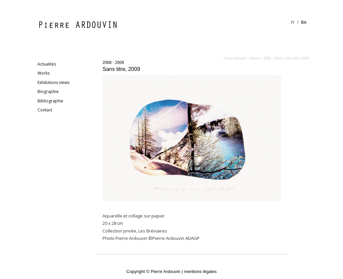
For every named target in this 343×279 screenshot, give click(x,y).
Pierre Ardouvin (234, 58)
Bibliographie (50, 101)
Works (44, 73)
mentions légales (200, 271)
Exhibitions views (53, 82)
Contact (45, 110)
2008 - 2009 (113, 62)
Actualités (47, 64)
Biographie (48, 91)
